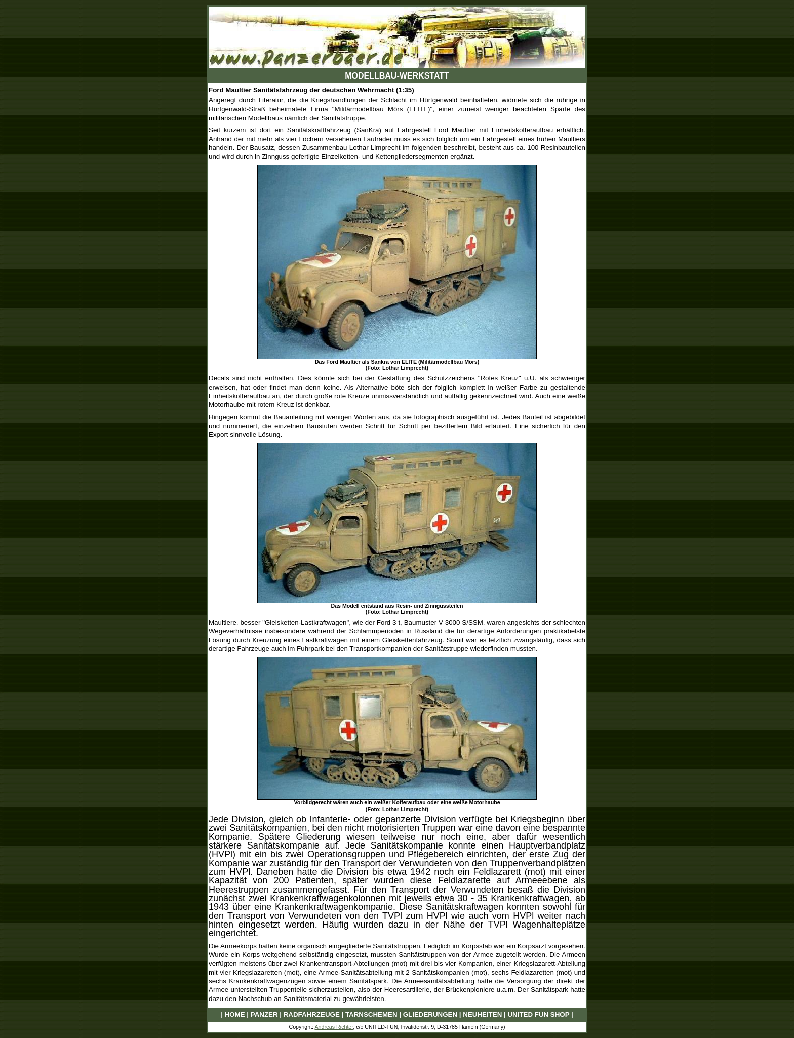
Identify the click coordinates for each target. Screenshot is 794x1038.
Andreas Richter (333, 1027)
